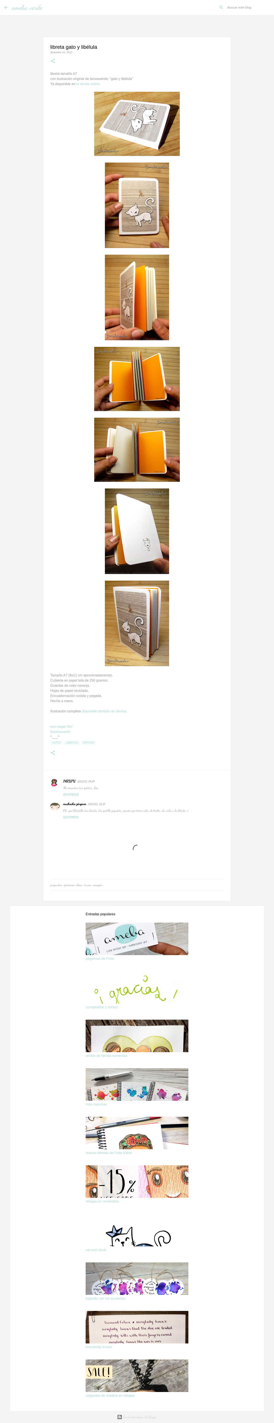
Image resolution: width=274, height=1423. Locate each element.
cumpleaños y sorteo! (102, 1007)
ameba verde (27, 7)
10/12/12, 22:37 (96, 804)
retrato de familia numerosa (106, 1056)
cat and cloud (96, 1250)
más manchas (96, 1104)
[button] (52, 61)
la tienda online (87, 84)
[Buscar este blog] (248, 7)
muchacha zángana (74, 804)
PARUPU (69, 781)
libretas (72, 742)
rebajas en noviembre (102, 1201)
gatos (56, 742)
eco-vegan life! (61, 726)
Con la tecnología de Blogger (137, 1417)
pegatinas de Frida (100, 958)
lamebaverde (60, 732)
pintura (88, 742)
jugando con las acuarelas (105, 1298)
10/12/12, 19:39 (85, 781)
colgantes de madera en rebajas (110, 1395)
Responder (71, 794)
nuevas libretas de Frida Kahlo (109, 1153)
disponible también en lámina (104, 711)
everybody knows (99, 1347)
